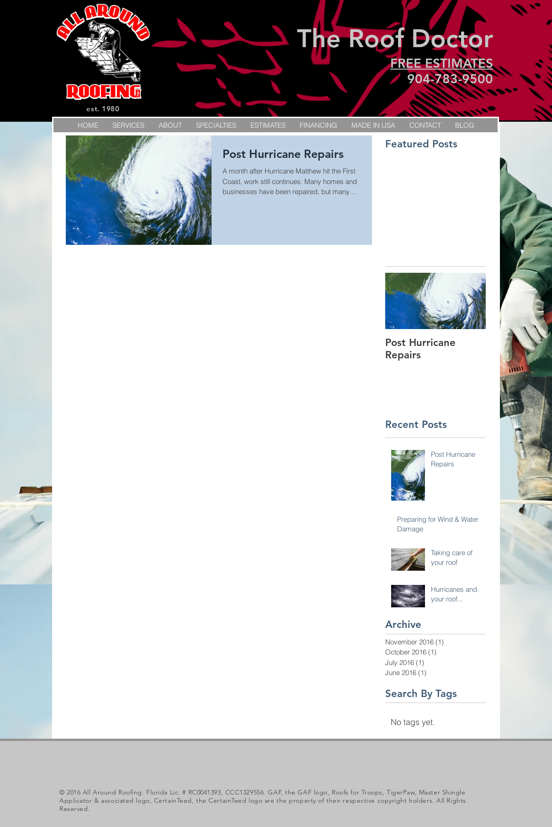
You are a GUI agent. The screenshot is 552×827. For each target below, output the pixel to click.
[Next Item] (471, 301)
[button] (216, 125)
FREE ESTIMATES (441, 63)
